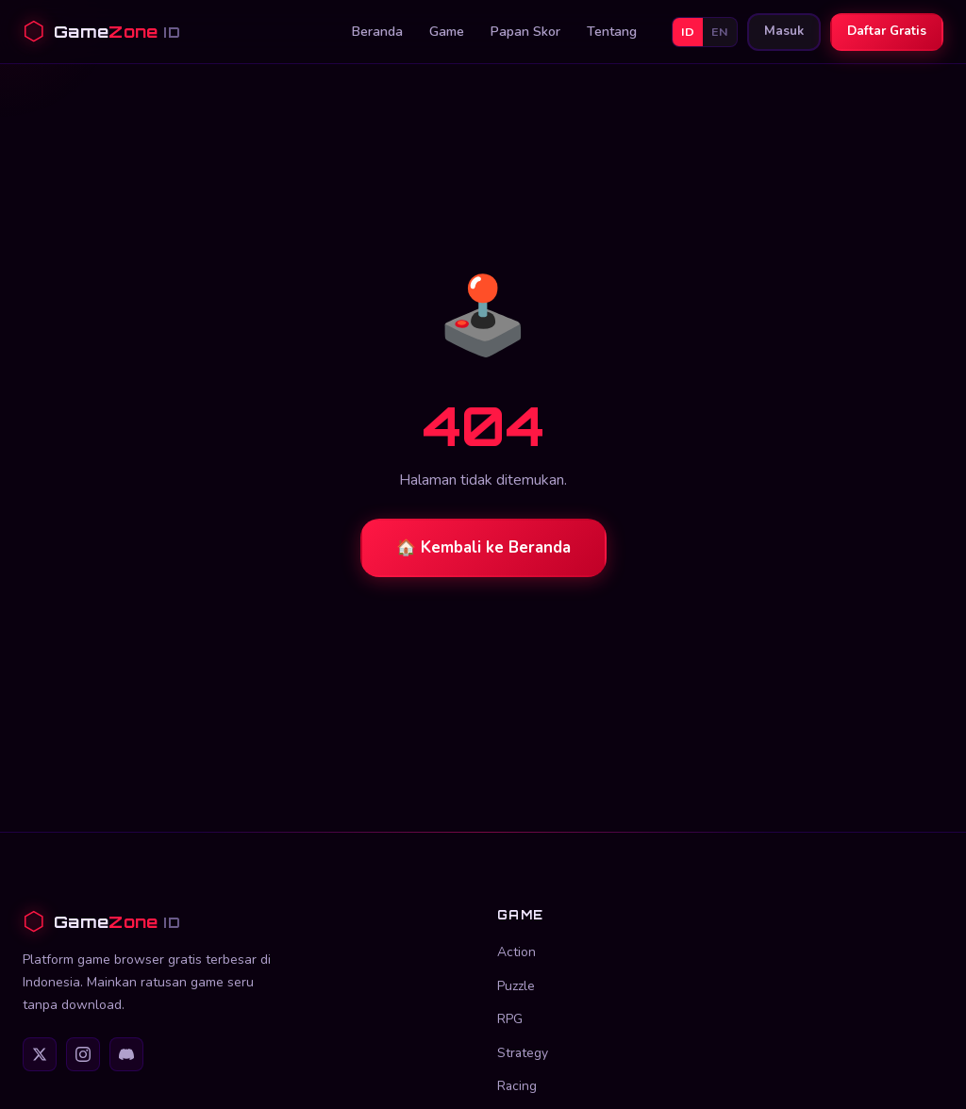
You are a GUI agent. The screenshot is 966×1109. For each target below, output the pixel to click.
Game (446, 32)
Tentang (612, 32)
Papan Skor (525, 32)
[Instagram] (83, 1054)
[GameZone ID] (246, 921)
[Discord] (126, 1054)
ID (687, 32)
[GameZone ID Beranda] (101, 31)
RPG (510, 1019)
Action (516, 952)
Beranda (377, 32)
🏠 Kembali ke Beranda (483, 547)
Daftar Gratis (886, 31)
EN (719, 32)
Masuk (784, 31)
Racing (517, 1086)
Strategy (522, 1053)
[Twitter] (40, 1054)
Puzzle (516, 986)
